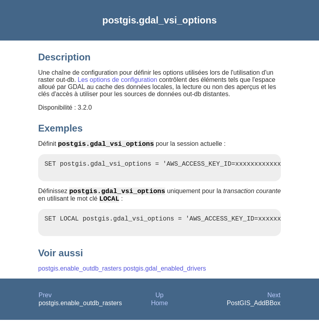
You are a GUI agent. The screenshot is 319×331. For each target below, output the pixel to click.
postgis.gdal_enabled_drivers (164, 279)
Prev (45, 306)
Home (159, 314)
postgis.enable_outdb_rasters (80, 279)
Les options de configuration (117, 79)
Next (273, 306)
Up (159, 306)
